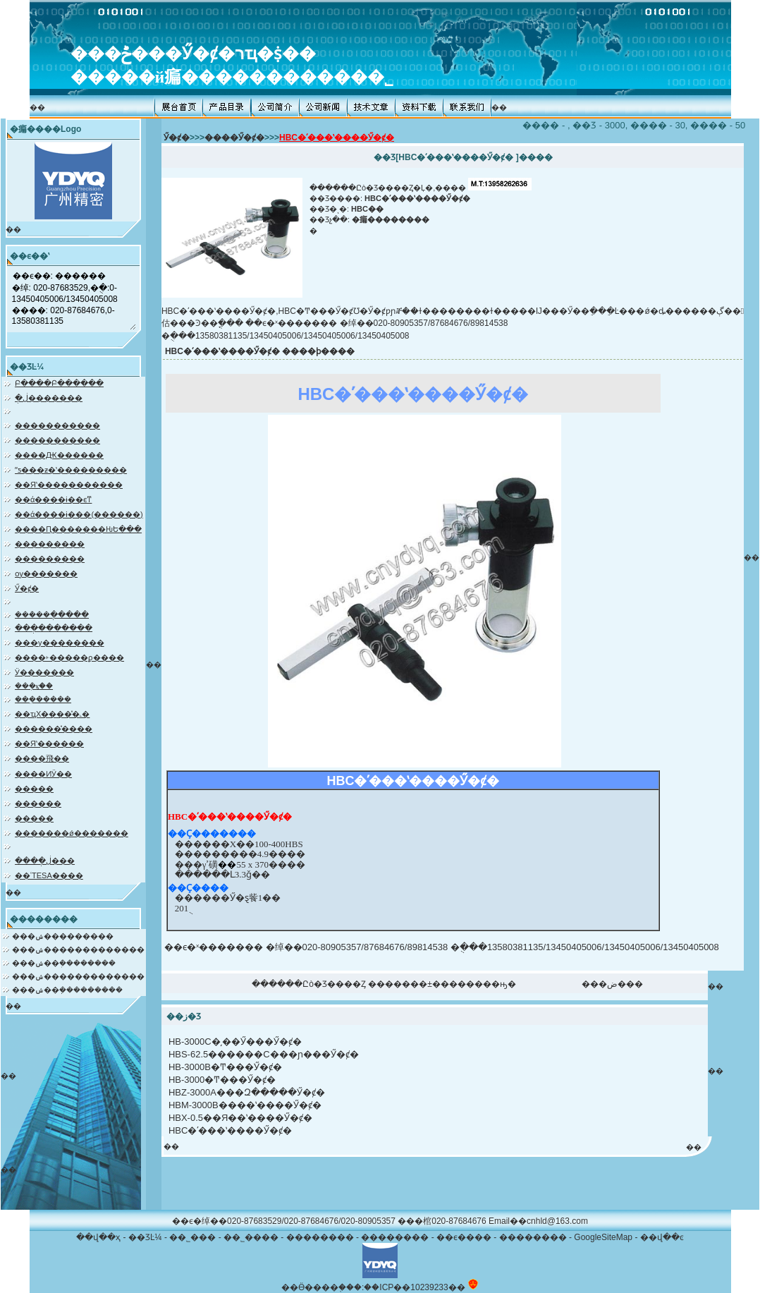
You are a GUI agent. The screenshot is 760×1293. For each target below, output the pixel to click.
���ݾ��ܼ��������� (67, 989)
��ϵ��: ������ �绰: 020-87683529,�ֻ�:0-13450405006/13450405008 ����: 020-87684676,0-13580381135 (74, 299)
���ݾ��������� (63, 936)
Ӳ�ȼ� (177, 137)
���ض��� (612, 984)
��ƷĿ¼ (145, 1237)
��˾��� (192, 1237)
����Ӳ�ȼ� (234, 137)
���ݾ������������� (78, 949)
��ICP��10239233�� (414, 1287)
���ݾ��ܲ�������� (64, 963)
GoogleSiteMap (603, 1237)
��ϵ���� (463, 1237)
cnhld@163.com (557, 1221)
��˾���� (250, 1237)
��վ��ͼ (662, 1237)
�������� (320, 1237)
